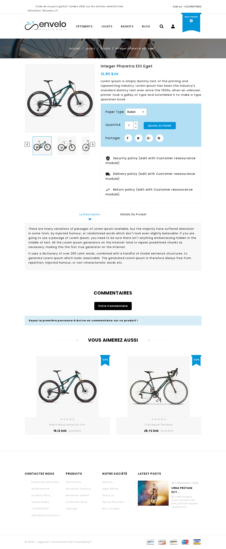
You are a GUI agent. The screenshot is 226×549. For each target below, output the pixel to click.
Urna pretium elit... (181, 490)
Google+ (149, 138)
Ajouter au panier (160, 126)
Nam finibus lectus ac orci (67, 424)
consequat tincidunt (159, 424)
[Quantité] (129, 125)
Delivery (107, 482)
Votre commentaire (113, 306)
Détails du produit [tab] (133, 214)
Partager (128, 138)
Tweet (139, 138)
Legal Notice (110, 488)
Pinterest (159, 138)
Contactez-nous (77, 502)
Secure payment (113, 502)
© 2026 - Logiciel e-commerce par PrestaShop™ (58, 542)
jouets (106, 26)
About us (108, 495)
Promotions (73, 482)
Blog (146, 26)
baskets (127, 26)
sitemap (71, 508)
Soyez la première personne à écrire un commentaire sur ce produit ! (83, 320)
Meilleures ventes (77, 495)
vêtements (84, 26)
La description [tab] (89, 214)
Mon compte (111, 508)
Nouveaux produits (78, 488)
